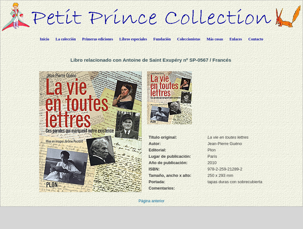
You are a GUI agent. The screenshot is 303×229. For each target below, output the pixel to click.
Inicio (44, 39)
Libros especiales (133, 39)
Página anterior (151, 201)
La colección (65, 39)
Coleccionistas (189, 39)
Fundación (162, 39)
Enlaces (235, 39)
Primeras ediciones (97, 39)
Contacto (255, 39)
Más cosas (215, 39)
